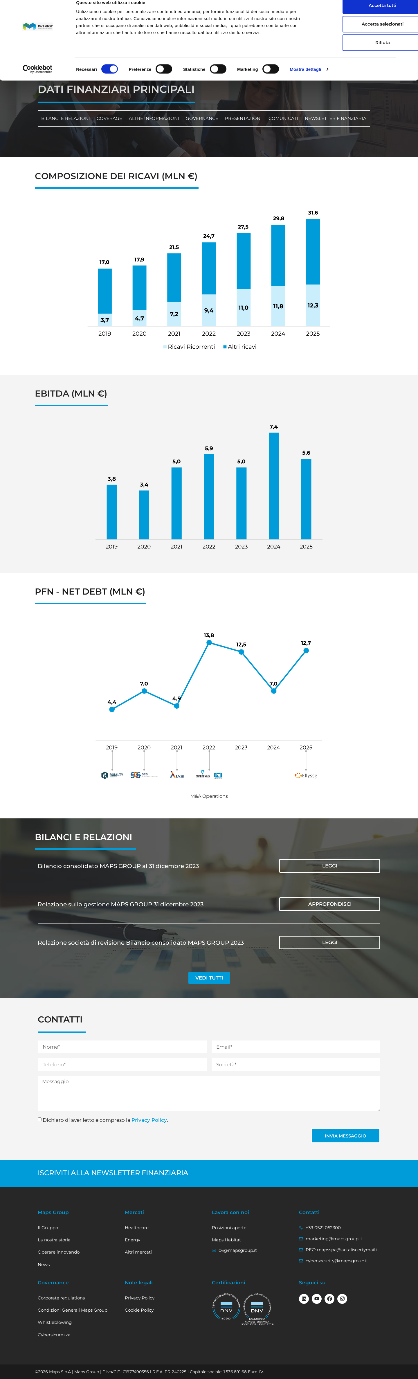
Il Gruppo (48, 1227)
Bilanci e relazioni (65, 118)
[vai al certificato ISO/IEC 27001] (257, 1309)
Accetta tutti (355, 15)
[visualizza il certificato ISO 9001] (226, 1306)
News (44, 1264)
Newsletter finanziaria (330, 118)
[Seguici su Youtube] (317, 1299)
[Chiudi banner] (409, 9)
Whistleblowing (55, 1322)
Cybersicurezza (54, 1334)
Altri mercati (138, 1252)
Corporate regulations (61, 1298)
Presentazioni (239, 118)
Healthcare (137, 1227)
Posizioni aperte (229, 1227)
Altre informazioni (152, 118)
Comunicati (278, 118)
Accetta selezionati (355, 33)
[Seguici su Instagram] (342, 1299)
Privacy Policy (149, 1120)
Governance (199, 118)
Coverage (108, 118)
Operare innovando (59, 1252)
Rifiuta (354, 52)
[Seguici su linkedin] (304, 1299)
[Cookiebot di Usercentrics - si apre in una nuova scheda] (37, 79)
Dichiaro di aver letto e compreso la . (105, 1120)
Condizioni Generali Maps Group (72, 1310)
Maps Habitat (226, 1240)
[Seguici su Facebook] (329, 1299)
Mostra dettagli (305, 78)
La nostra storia (54, 1240)
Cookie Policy (139, 1310)
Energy (132, 1240)
